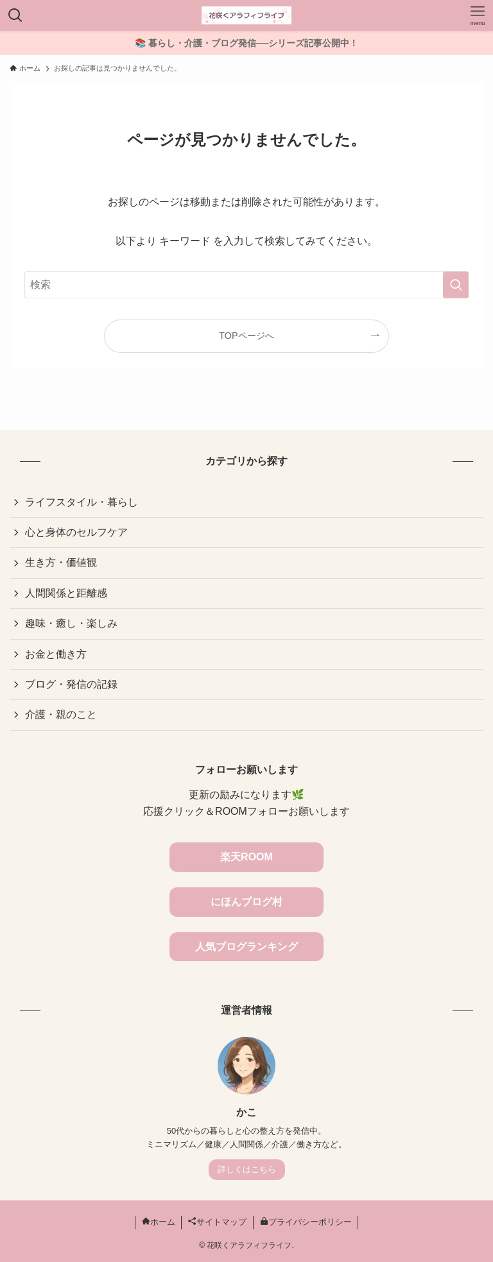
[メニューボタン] (477, 15)
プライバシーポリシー (306, 1222)
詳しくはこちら (247, 1169)
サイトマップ (217, 1222)
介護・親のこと (61, 714)
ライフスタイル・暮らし (81, 502)
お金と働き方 (56, 654)
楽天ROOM (246, 856)
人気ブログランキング (246, 946)
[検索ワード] (246, 284)
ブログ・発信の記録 (71, 684)
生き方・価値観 (61, 562)
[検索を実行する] (456, 284)
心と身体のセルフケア (76, 532)
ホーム (158, 1222)
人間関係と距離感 (66, 593)
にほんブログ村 (246, 901)
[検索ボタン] (15, 15)
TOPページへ (246, 335)
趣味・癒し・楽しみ (71, 623)
